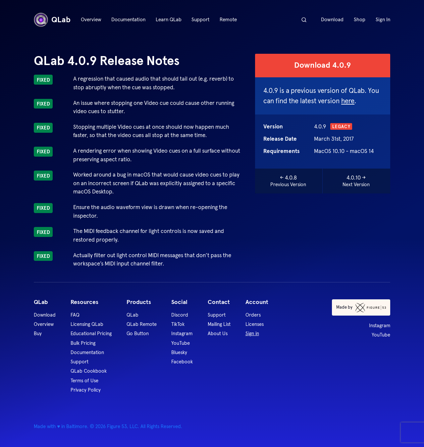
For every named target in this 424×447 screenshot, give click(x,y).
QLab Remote (142, 324)
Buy (38, 333)
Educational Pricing (91, 333)
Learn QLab (169, 19)
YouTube (180, 343)
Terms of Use (84, 380)
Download (332, 19)
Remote (228, 19)
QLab (52, 20)
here (347, 101)
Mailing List (219, 324)
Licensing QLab (87, 324)
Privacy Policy (86, 390)
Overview (91, 19)
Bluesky (179, 352)
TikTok (178, 324)
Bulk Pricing (83, 343)
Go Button (138, 333)
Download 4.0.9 (322, 65)
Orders (253, 315)
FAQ (75, 315)
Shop (359, 19)
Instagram (181, 333)
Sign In (383, 19)
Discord (179, 315)
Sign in (252, 333)
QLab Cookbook (89, 371)
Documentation (128, 19)
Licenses (254, 324)
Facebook (182, 361)
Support (200, 19)
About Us (218, 333)
